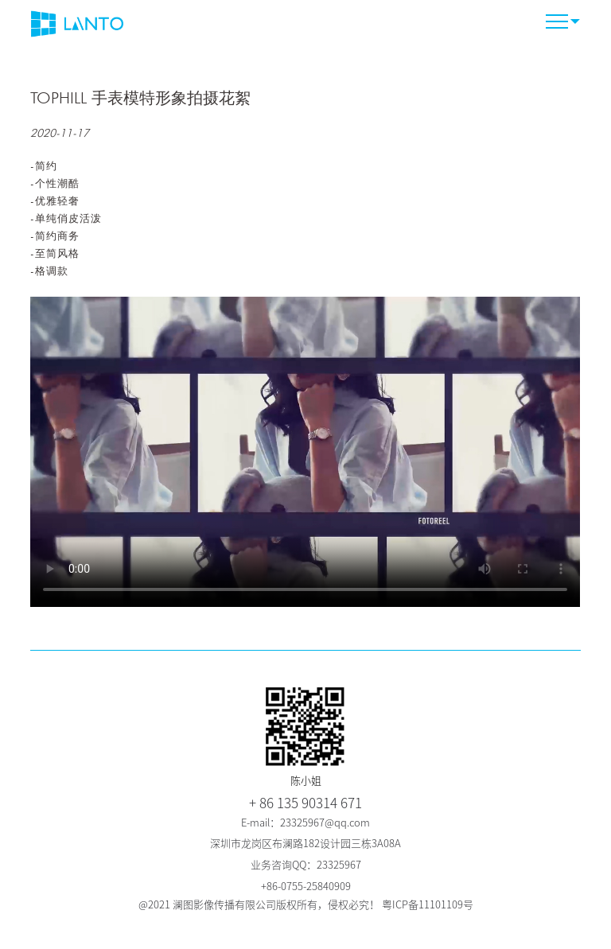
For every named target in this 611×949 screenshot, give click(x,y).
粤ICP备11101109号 (427, 905)
